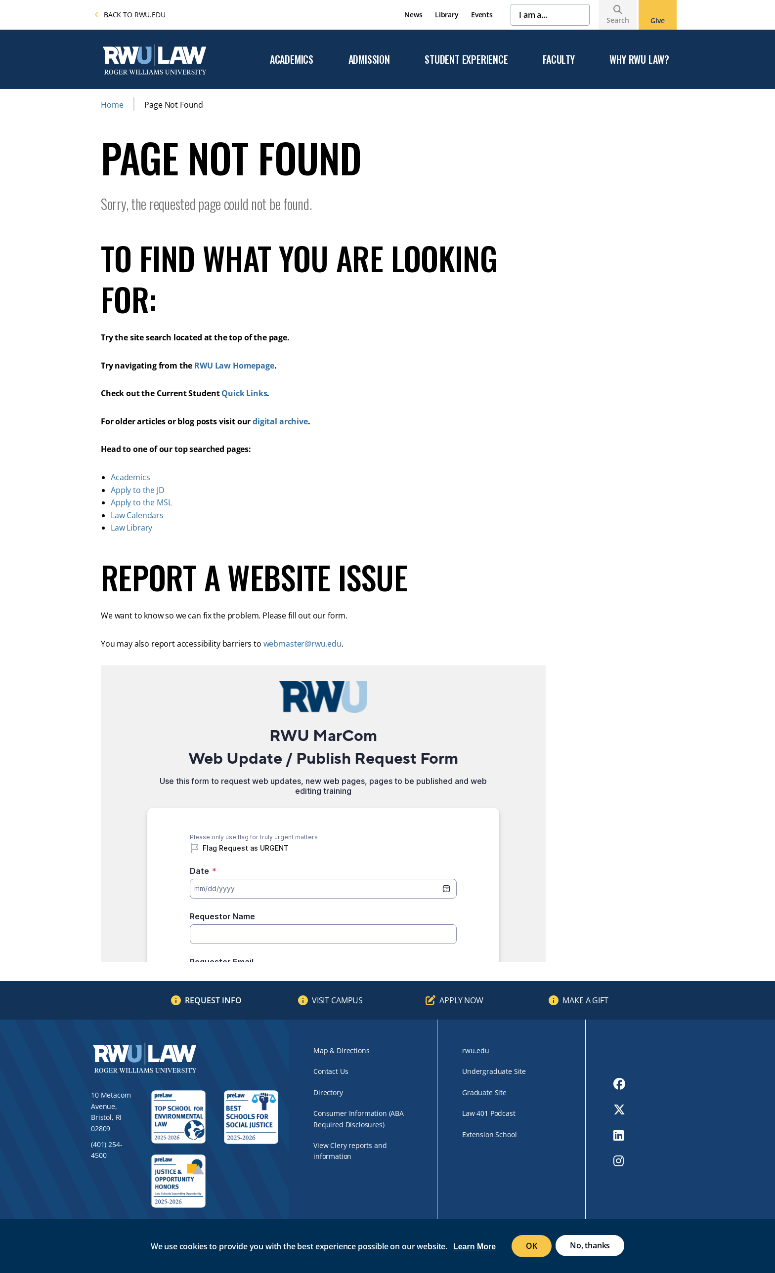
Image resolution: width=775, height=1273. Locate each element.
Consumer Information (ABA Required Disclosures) (358, 1119)
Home (112, 104)
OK (531, 1245)
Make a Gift (585, 1000)
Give (657, 20)
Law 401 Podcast (489, 1113)
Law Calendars (137, 515)
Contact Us (330, 1071)
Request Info (213, 1000)
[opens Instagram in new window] (619, 1161)
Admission (369, 60)
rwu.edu (475, 1050)
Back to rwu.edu (130, 14)
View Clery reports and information (350, 1151)
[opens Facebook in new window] (619, 1084)
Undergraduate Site (494, 1071)
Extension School (489, 1134)
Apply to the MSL (141, 502)
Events (482, 14)
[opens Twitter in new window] (619, 1109)
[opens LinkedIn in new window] (619, 1135)
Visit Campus (337, 1000)
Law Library (131, 527)
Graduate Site (484, 1092)
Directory (328, 1092)
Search (617, 20)
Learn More (474, 1246)
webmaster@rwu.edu (302, 643)
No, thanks (590, 1245)
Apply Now (461, 1000)
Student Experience (466, 60)
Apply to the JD (138, 490)
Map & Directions (341, 1050)
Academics (291, 60)
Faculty (559, 60)
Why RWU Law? (639, 60)
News (413, 14)
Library (447, 14)
